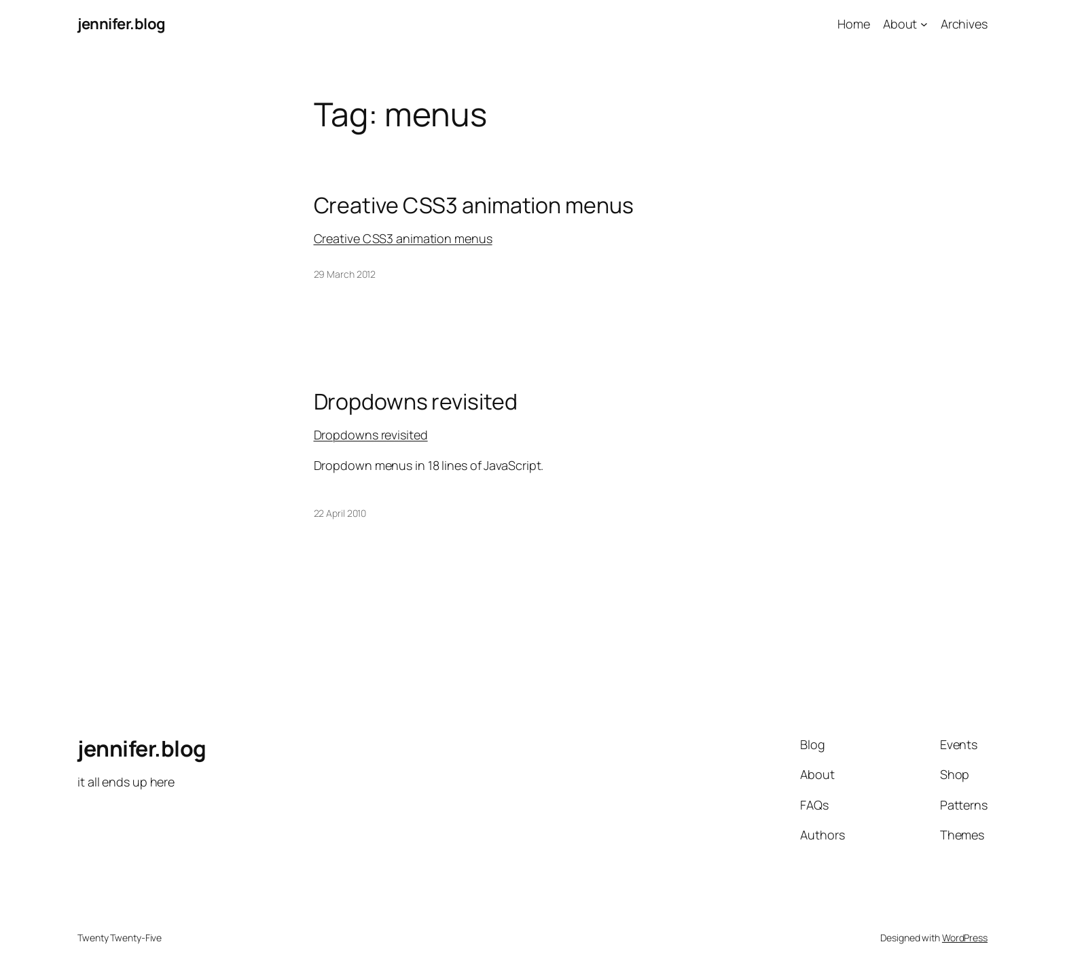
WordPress (965, 937)
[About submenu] (924, 24)
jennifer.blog (121, 24)
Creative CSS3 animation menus (474, 205)
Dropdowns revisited (416, 401)
